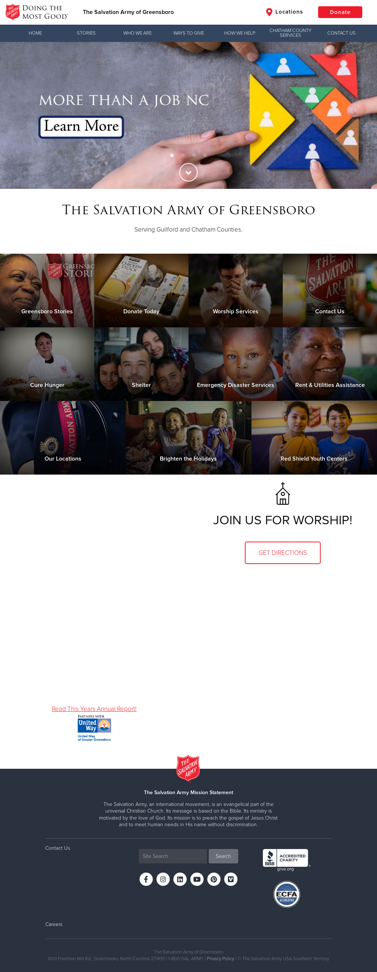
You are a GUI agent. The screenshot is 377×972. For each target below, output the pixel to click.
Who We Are (137, 33)
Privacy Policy (220, 959)
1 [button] (172, 155)
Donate (340, 12)
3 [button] (194, 155)
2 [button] (183, 155)
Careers (53, 924)
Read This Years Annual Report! (94, 709)
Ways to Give (188, 33)
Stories (86, 33)
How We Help (239, 33)
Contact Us (341, 33)
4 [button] (205, 155)
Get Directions (282, 553)
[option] (188, 115)
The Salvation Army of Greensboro (128, 12)
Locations (284, 12)
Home (35, 33)
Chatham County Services (290, 33)
